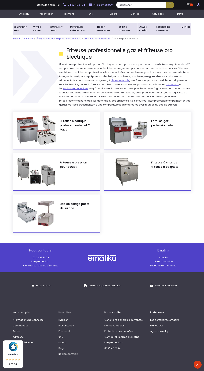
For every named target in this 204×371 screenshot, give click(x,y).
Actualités (158, 13)
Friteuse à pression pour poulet (73, 164)
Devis (180, 13)
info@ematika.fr (100, 5)
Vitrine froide (37, 29)
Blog (61, 348)
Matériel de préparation (77, 29)
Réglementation (68, 354)
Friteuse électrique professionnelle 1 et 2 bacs (75, 125)
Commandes (20, 325)
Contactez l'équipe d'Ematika (40, 265)
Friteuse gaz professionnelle (162, 123)
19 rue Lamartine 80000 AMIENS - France (163, 261)
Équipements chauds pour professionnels (57, 38)
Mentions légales (114, 325)
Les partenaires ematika (164, 320)
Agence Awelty (159, 331)
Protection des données (118, 331)
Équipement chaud (56, 29)
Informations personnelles (28, 320)
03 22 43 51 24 (74, 5)
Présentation (46, 13)
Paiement (68, 13)
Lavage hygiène (143, 29)
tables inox (172, 84)
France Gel (156, 325)
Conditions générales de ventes (123, 320)
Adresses (18, 337)
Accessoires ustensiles (163, 29)
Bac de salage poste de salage (75, 206)
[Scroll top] (198, 365)
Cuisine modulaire (124, 29)
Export (113, 13)
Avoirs (16, 331)
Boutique (28, 38)
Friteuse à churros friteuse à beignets (164, 164)
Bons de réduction (23, 342)
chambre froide (120, 80)
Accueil (16, 38)
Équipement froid (20, 29)
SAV (91, 13)
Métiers (186, 27)
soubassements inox (75, 88)
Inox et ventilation (103, 29)
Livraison (24, 13)
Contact (135, 13)
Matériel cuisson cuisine (95, 38)
